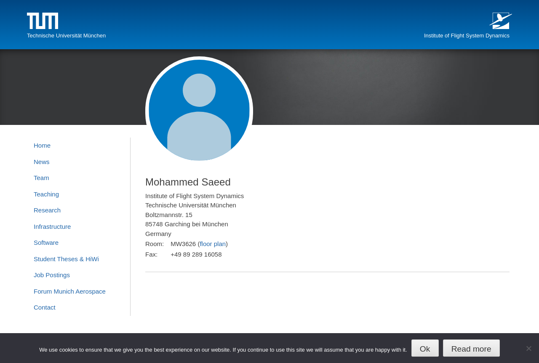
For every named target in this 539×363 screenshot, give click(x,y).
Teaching (46, 194)
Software (46, 242)
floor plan (213, 243)
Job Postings (52, 274)
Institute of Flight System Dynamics (467, 35)
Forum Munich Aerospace (70, 291)
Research (47, 210)
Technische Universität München (66, 35)
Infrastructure (52, 226)
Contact (45, 307)
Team (41, 177)
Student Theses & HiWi (66, 258)
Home (42, 145)
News (42, 161)
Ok (425, 348)
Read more (471, 348)
